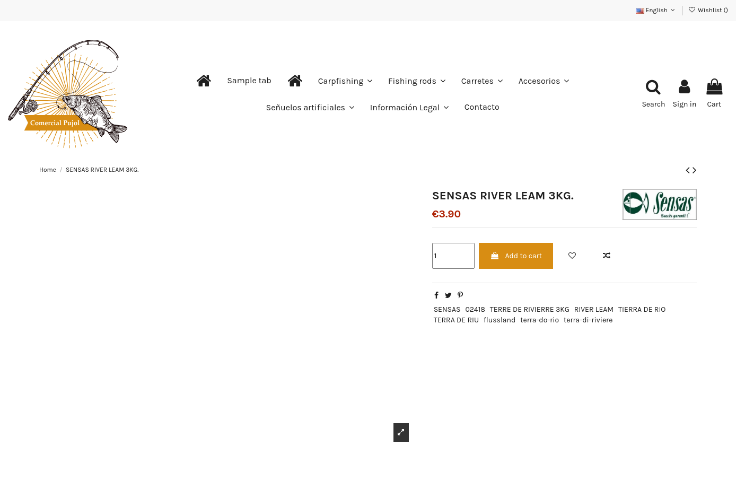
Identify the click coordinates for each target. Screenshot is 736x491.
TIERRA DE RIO (641, 309)
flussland (499, 320)
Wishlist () (708, 10)
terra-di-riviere (588, 320)
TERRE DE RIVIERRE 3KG (529, 309)
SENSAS (447, 309)
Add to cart (516, 255)
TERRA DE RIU (456, 320)
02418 (475, 309)
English (656, 10)
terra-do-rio (539, 320)
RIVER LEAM (594, 309)
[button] (249, 80)
